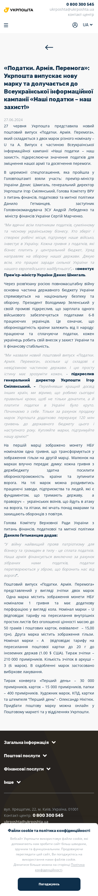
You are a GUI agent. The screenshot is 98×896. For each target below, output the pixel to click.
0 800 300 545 (80, 5)
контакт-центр (81, 14)
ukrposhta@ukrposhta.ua (72, 9)
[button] (29, 742)
